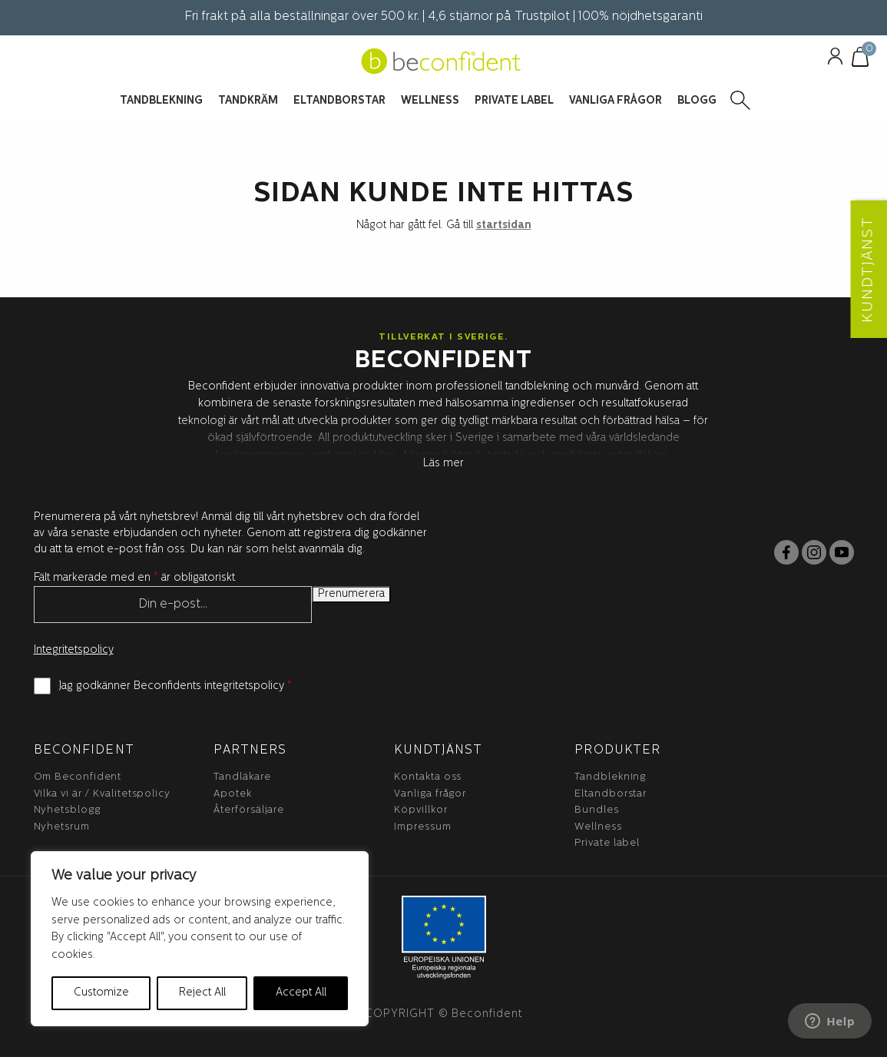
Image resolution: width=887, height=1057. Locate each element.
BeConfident (84, 750)
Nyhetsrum (62, 827)
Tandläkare (241, 777)
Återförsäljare (248, 810)
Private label (607, 843)
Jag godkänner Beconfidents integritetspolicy (175, 686)
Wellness (597, 827)
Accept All (301, 993)
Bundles (596, 810)
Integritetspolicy (74, 650)
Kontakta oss (428, 777)
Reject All (202, 993)
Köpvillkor (420, 810)
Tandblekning (610, 777)
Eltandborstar (610, 794)
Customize (101, 993)
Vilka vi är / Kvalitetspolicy (102, 794)
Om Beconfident (78, 777)
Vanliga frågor (430, 794)
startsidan (503, 225)
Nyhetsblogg (67, 810)
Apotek (232, 794)
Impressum (422, 827)
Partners (249, 750)
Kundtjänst (438, 750)
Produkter (617, 750)
